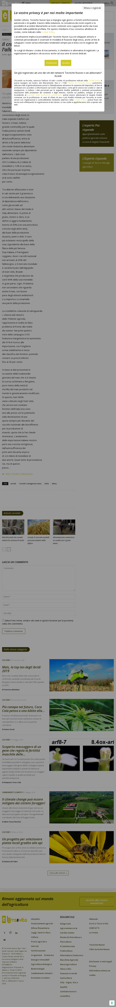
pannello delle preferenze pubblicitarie (44, 95)
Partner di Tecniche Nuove (80, 83)
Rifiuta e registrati (92, 7)
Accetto (66, 62)
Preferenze (51, 62)
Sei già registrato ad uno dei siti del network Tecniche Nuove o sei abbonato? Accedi (58, 74)
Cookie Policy (48, 32)
